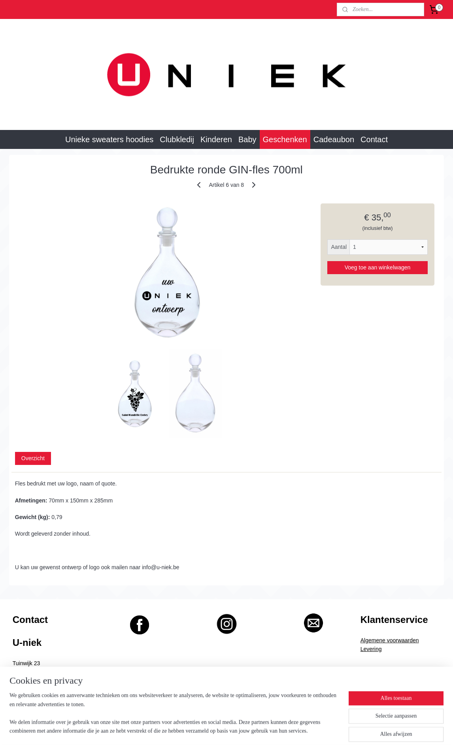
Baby (247, 139)
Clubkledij (177, 139)
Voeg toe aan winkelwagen (378, 267)
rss (209, 730)
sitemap (195, 730)
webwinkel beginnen (235, 730)
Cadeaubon (333, 139)
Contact (374, 139)
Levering (371, 649)
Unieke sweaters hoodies (109, 139)
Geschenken (285, 139)
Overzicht (33, 458)
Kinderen (216, 139)
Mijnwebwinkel (296, 730)
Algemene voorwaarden (390, 640)
